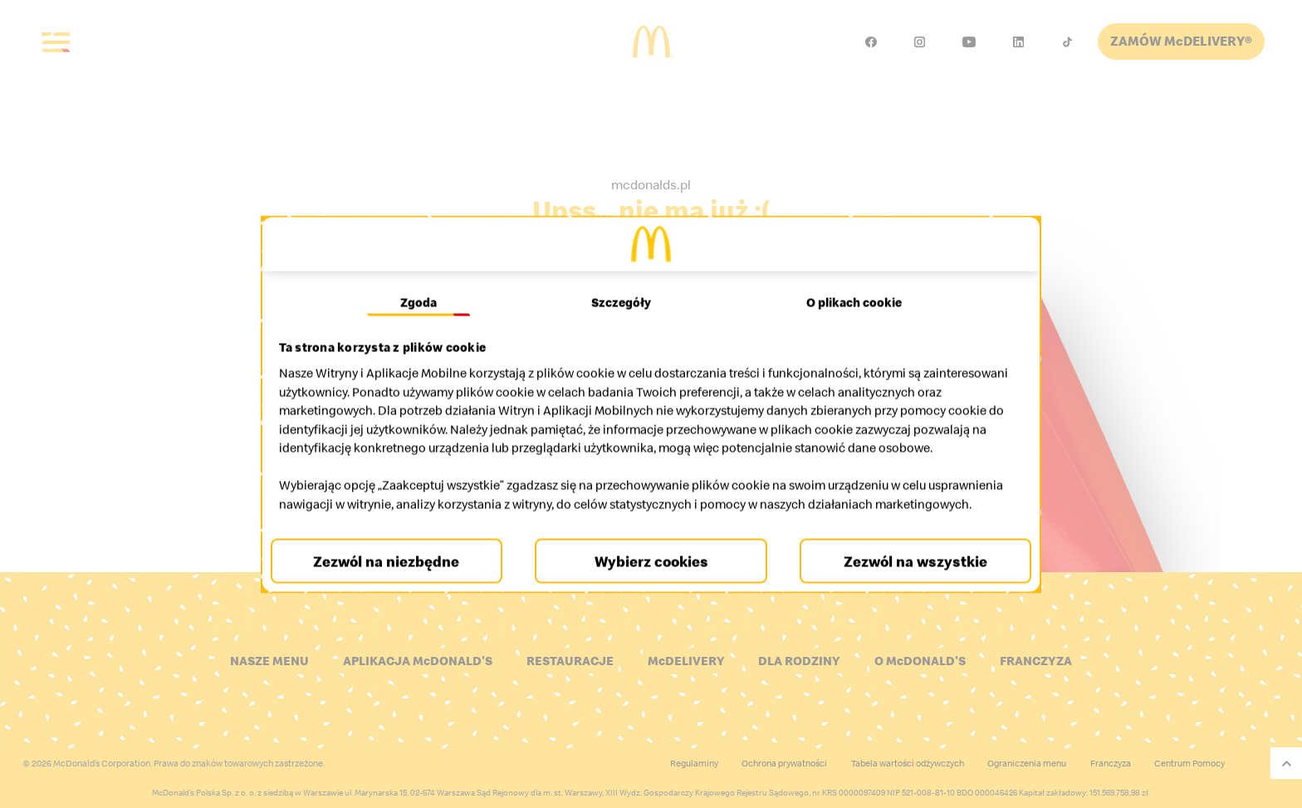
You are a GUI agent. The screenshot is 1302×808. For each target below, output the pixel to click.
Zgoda (424, 283)
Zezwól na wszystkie (908, 580)
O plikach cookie (848, 283)
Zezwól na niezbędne (394, 580)
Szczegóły (622, 283)
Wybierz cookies (651, 580)
